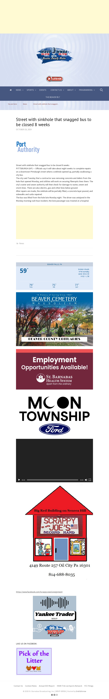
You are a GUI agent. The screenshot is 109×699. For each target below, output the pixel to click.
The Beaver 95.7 (53, 97)
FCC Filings (88, 686)
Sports (30, 90)
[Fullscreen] (90, 480)
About (70, 90)
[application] (54, 460)
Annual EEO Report (47, 686)
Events (42, 90)
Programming (86, 90)
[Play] (19, 480)
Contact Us (56, 90)
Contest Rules (31, 686)
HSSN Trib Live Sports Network (69, 686)
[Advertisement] (54, 17)
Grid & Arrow (81, 691)
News (18, 90)
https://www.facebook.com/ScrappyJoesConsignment (39, 592)
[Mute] (86, 480)
